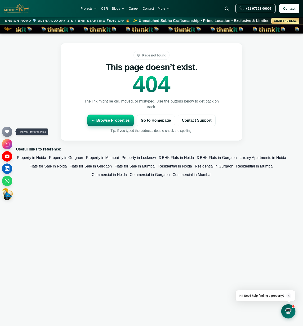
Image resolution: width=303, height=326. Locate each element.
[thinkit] (7, 193)
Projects (88, 8)
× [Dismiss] (289, 296)
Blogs (118, 8)
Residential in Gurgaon (214, 166)
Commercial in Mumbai (192, 175)
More (164, 8)
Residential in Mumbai (254, 166)
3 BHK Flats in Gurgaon (217, 158)
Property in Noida (31, 158)
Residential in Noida (175, 166)
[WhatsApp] (7, 181)
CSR (104, 8)
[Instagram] (7, 144)
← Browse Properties (110, 120)
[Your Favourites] (7, 132)
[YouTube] (7, 156)
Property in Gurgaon (66, 158)
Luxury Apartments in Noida (263, 158)
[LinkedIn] (7, 168)
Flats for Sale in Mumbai (135, 166)
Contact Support (196, 120)
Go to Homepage (156, 120)
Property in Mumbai (102, 158)
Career (134, 8)
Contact (148, 8)
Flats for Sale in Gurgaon (91, 166)
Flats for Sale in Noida (48, 166)
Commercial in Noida (109, 175)
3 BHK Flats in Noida (176, 158)
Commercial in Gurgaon (150, 175)
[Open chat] (288, 311)
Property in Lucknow (139, 158)
